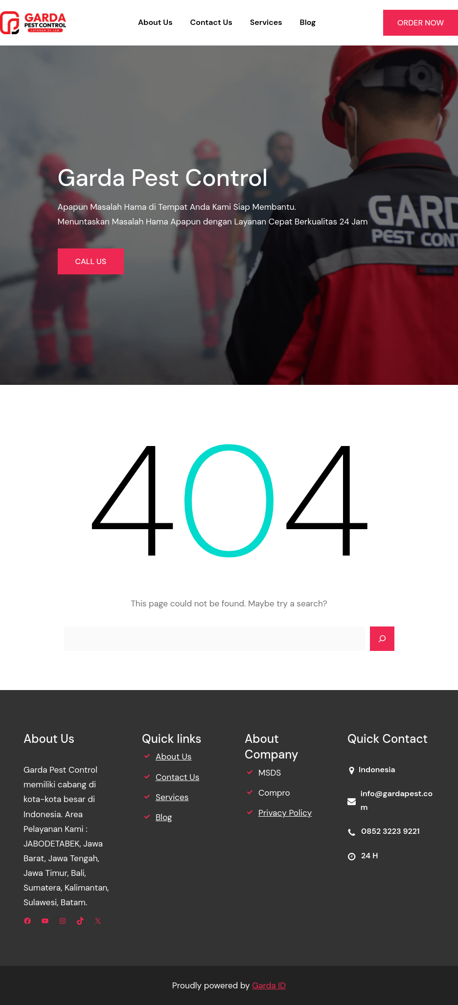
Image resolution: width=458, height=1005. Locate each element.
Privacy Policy (285, 812)
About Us (173, 756)
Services (172, 797)
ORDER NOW (420, 23)
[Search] (382, 638)
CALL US (91, 261)
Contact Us (177, 777)
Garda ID (269, 985)
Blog (164, 817)
